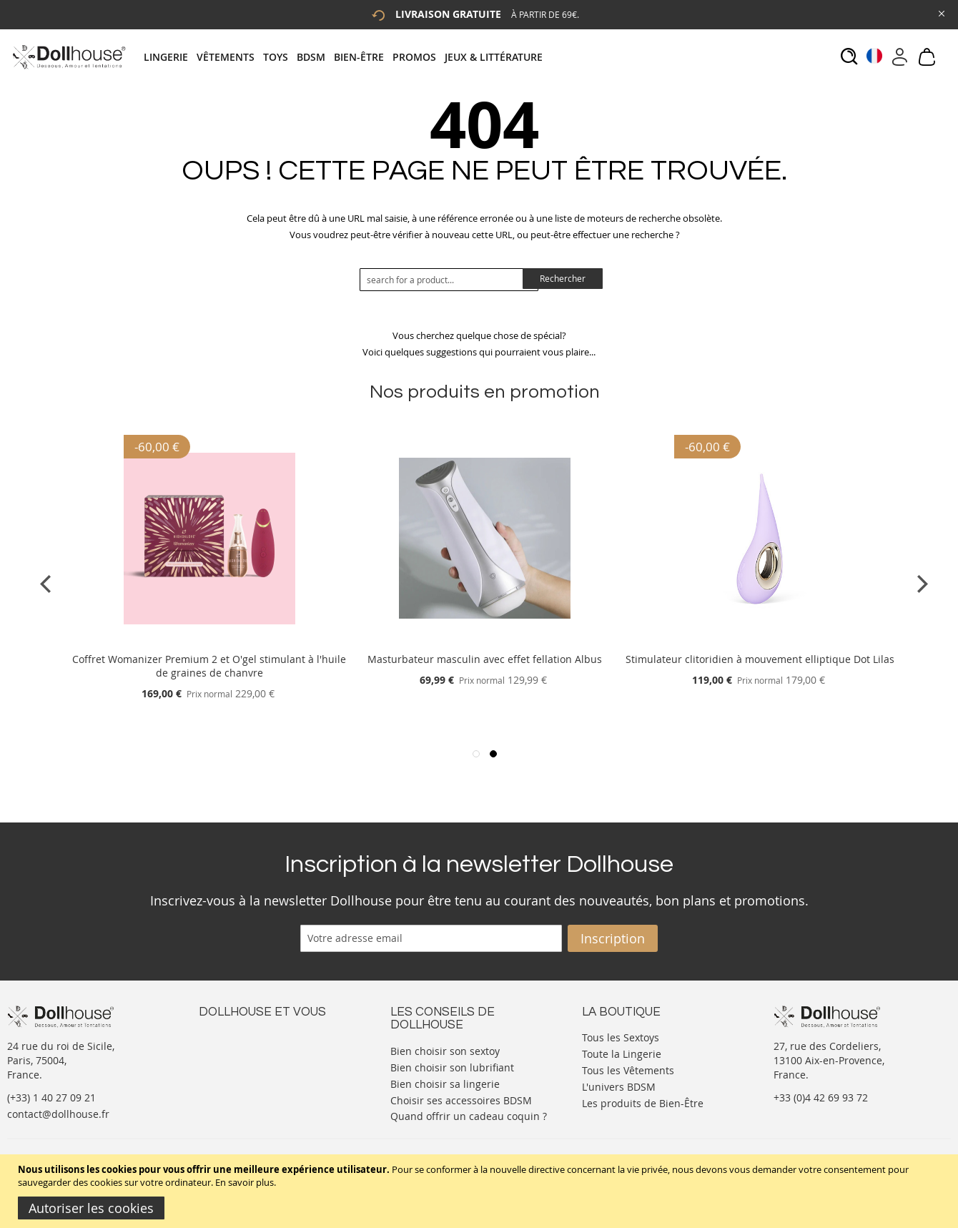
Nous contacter (235, 1036)
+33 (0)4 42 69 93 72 (821, 1097)
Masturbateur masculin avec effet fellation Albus (484, 659)
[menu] (347, 57)
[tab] (347, 57)
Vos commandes (238, 1079)
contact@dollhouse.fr (58, 1114)
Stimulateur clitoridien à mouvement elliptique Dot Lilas (760, 659)
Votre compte (230, 1050)
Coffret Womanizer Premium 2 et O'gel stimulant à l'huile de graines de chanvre (209, 665)
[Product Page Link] (209, 642)
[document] (481, 1191)
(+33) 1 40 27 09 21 (51, 1097)
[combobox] (449, 279)
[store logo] (68, 56)
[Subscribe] (613, 938)
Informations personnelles (262, 1064)
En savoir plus (244, 1182)
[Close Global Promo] (940, 12)
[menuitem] (170, 57)
